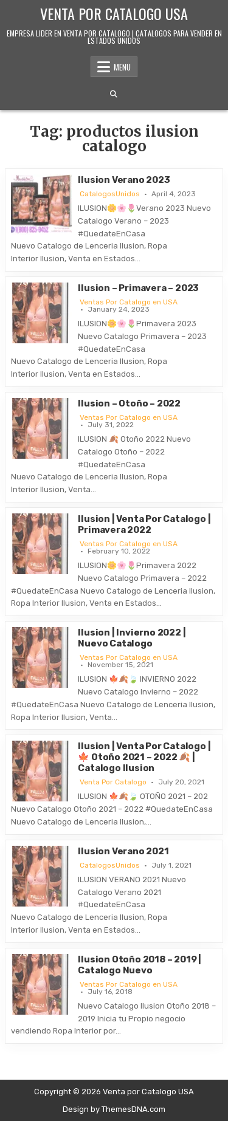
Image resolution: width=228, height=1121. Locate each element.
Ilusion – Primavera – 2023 (138, 288)
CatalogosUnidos (110, 193)
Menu (122, 67)
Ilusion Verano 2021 (123, 851)
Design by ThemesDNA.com (114, 1109)
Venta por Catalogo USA (114, 13)
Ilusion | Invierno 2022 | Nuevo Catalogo (131, 638)
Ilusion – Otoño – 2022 (129, 403)
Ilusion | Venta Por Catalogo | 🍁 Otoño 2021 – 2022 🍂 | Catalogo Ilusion (144, 757)
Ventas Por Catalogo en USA (129, 302)
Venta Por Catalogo (113, 782)
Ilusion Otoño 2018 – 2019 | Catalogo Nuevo (139, 965)
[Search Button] (114, 94)
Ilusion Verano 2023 (124, 179)
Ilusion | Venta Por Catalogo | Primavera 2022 (144, 524)
